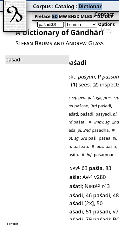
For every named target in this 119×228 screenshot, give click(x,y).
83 (109, 141)
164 (92, 200)
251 (89, 207)
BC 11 (89, 178)
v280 (89, 149)
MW (41, 11)
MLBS (62, 11)
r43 (77, 157)
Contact (110, 5)
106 (99, 193)
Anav (71, 141)
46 (101, 157)
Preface (24, 11)
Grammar (86, 5)
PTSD (72, 11)
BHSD (51, 11)
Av (70, 149)
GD (34, 11)
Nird (111, 149)
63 (88, 141)
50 (103, 164)
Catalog (41, 5)
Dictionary (63, 5)
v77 (95, 171)
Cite (106, 19)
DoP (80, 11)
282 (95, 214)
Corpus (24, 5)
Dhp (70, 185)
